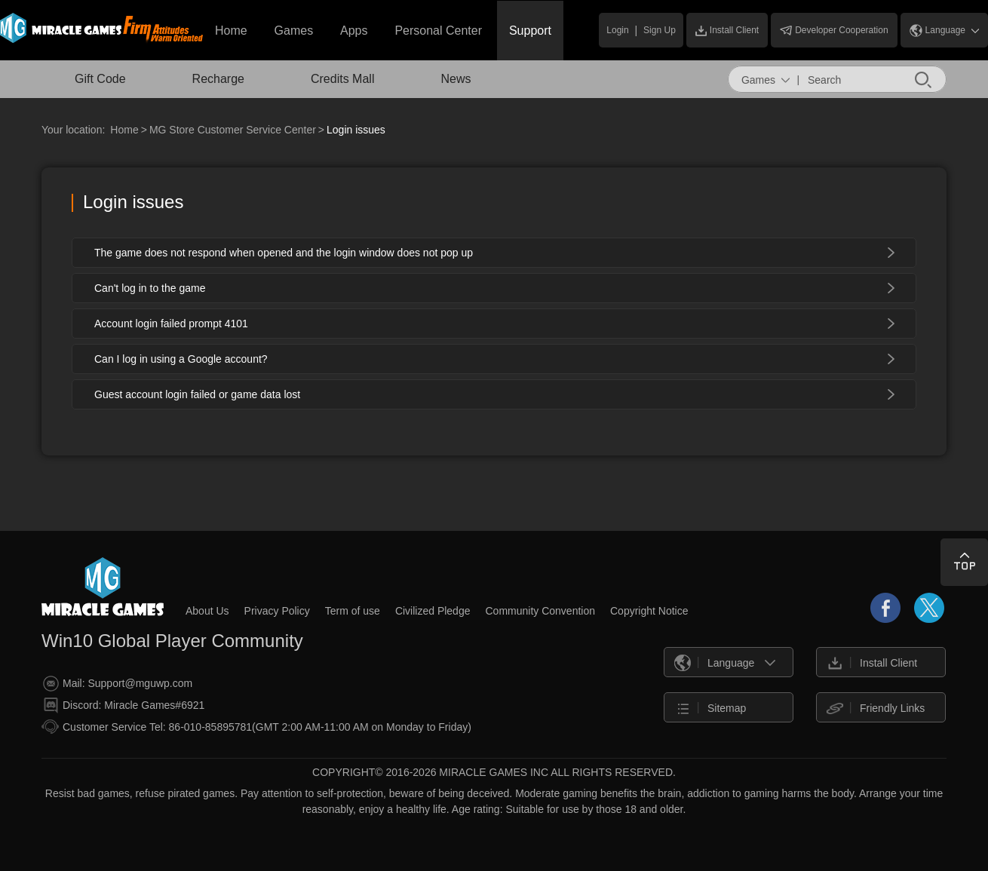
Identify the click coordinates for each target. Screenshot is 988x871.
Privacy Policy (277, 611)
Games (294, 30)
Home (231, 30)
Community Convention (540, 611)
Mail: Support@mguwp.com (117, 684)
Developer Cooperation (834, 30)
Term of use (352, 611)
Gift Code (100, 78)
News (455, 78)
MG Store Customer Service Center (232, 130)
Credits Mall (342, 78)
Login (617, 30)
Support (530, 30)
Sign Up (659, 30)
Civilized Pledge (433, 611)
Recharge (218, 78)
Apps (353, 30)
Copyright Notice (649, 611)
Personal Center (438, 30)
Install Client (727, 30)
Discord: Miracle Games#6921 (123, 705)
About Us (207, 611)
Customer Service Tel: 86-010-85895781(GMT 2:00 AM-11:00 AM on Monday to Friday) (256, 726)
